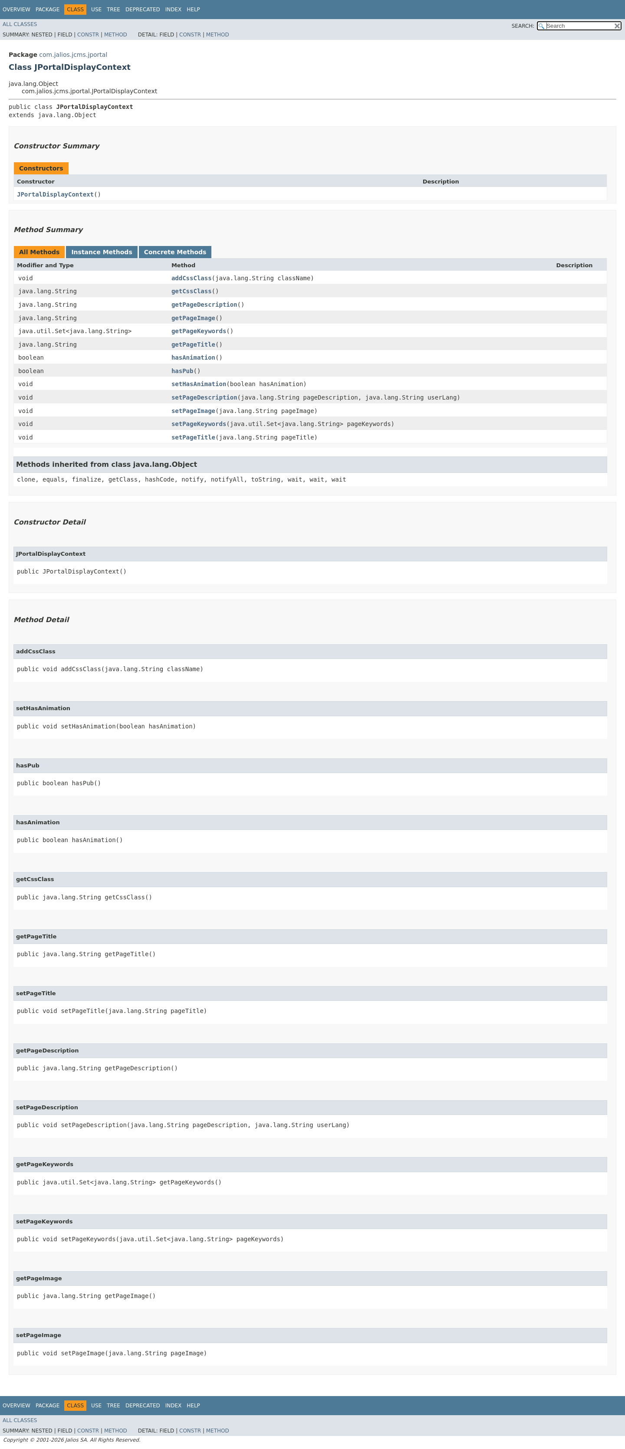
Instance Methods (101, 252)
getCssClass (191, 291)
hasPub (182, 370)
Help (193, 10)
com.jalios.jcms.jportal (73, 54)
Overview (16, 10)
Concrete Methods (175, 252)
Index (173, 10)
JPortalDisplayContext (55, 194)
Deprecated (142, 10)
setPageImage (193, 410)
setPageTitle (193, 437)
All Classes (20, 24)
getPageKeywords (198, 331)
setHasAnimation (198, 383)
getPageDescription (204, 304)
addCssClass (191, 278)
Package (47, 10)
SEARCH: (523, 26)
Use (96, 10)
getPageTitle (193, 344)
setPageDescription (204, 397)
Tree (113, 10)
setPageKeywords (198, 423)
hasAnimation (193, 357)
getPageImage (193, 318)
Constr (88, 35)
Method (115, 35)
